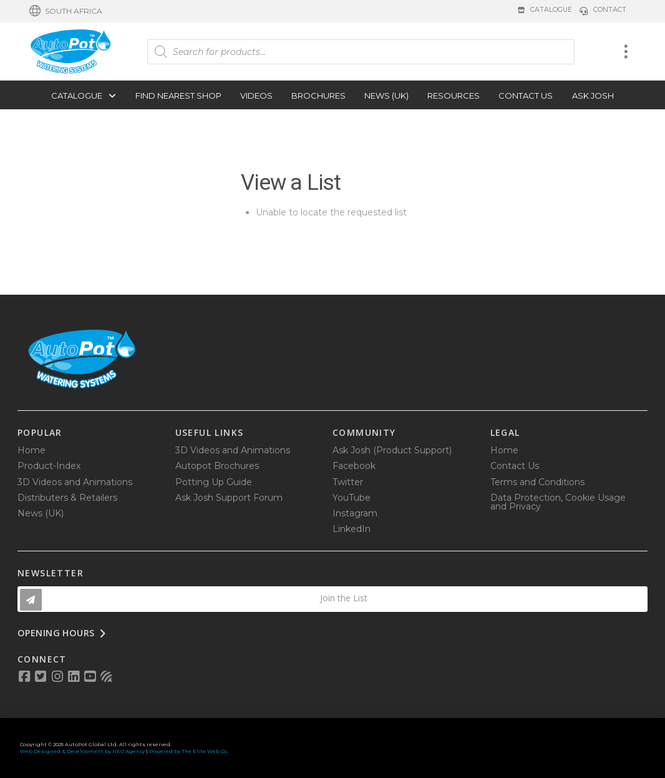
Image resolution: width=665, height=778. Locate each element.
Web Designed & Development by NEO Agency (82, 751)
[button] (65, 11)
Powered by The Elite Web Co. (188, 751)
